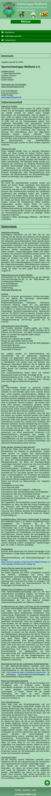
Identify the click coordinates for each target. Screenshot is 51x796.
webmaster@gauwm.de (11, 97)
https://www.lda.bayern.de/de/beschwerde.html (26, 672)
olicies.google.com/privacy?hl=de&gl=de (18, 564)
